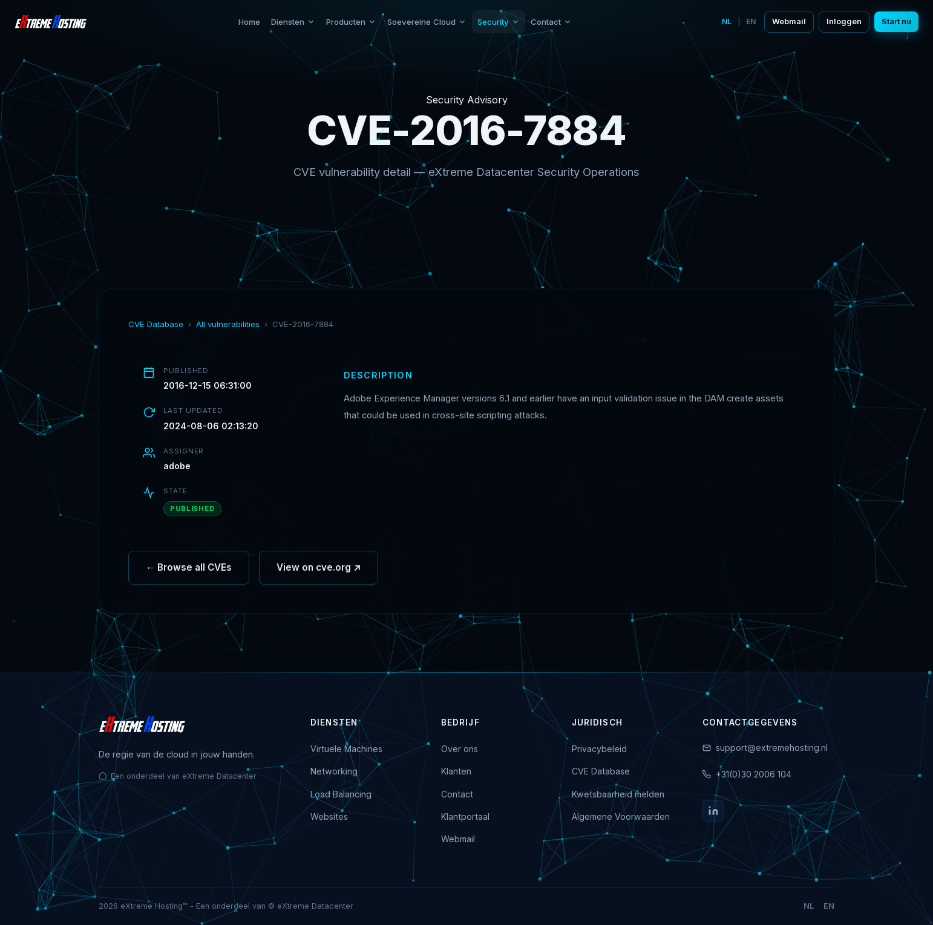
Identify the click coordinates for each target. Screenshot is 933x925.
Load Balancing (341, 794)
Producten (351, 22)
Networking (334, 771)
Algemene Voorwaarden (621, 816)
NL (727, 21)
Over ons (459, 749)
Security (498, 22)
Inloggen (844, 21)
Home (249, 22)
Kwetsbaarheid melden (618, 794)
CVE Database (155, 324)
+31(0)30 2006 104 (753, 774)
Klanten (456, 771)
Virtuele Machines (346, 749)
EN (751, 21)
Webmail (789, 21)
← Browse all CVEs (189, 571)
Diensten (293, 22)
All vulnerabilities (228, 324)
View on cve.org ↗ (319, 571)
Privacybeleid (599, 749)
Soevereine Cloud (426, 22)
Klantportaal (465, 816)
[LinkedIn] (713, 811)
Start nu (896, 21)
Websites (329, 816)
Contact (551, 22)
